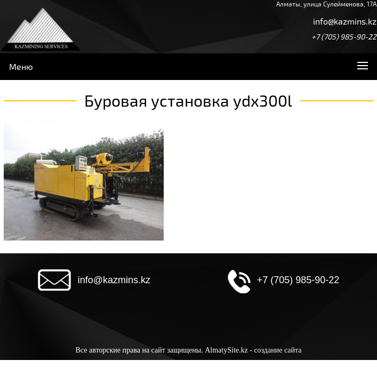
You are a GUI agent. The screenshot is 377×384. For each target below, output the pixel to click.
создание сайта (277, 350)
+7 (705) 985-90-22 (343, 36)
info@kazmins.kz (344, 21)
